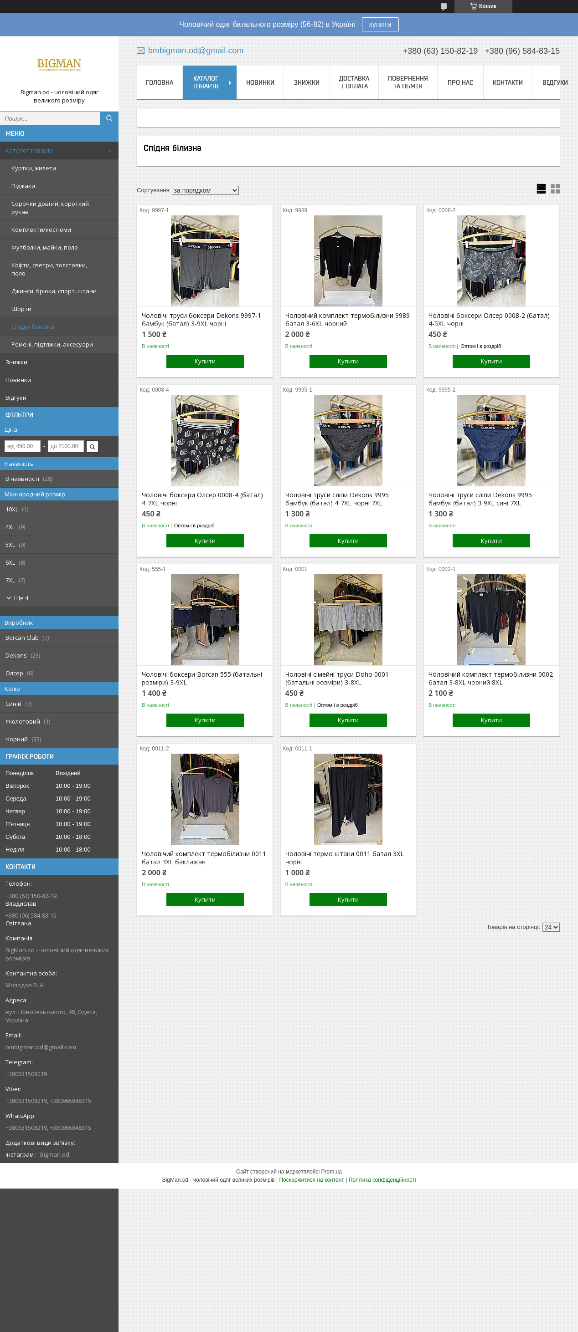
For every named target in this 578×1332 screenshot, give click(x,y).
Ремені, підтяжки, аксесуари (52, 344)
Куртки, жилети (33, 168)
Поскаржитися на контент (311, 1180)
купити (380, 24)
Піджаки (23, 186)
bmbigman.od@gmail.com (40, 1047)
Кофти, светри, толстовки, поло (49, 269)
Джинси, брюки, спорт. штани (54, 291)
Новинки (18, 380)
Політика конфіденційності (382, 1180)
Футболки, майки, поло (44, 247)
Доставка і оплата (354, 82)
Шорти (21, 309)
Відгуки (15, 397)
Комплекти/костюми (41, 229)
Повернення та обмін (408, 82)
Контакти (508, 82)
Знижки (16, 362)
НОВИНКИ (260, 82)
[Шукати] (109, 118)
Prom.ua (331, 1172)
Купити (205, 361)
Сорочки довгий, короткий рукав (50, 207)
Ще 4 (21, 598)
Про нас (460, 82)
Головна (159, 82)
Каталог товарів (29, 150)
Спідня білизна (32, 326)
